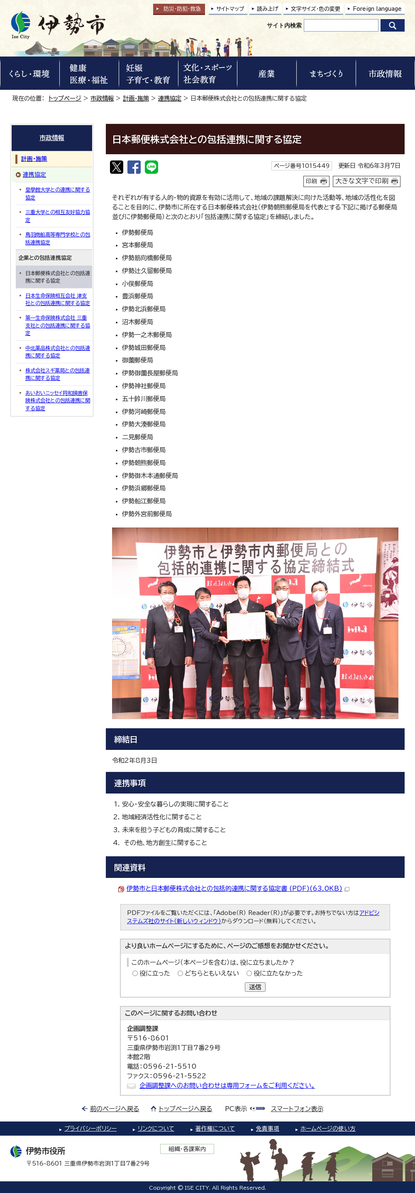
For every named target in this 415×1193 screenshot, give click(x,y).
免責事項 (267, 1128)
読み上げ (267, 9)
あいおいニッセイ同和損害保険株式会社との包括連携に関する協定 (57, 400)
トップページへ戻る (185, 1109)
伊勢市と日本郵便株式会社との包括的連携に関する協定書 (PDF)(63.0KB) (238, 888)
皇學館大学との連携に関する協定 (57, 193)
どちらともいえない (212, 973)
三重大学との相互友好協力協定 (57, 216)
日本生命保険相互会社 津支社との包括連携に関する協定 (57, 299)
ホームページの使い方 (328, 1128)
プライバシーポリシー (90, 1128)
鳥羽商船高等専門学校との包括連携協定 (57, 238)
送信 (255, 987)
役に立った (154, 973)
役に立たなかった (278, 973)
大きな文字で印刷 (361, 180)
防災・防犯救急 (182, 9)
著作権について (215, 1128)
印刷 (311, 181)
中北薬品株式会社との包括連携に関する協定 (57, 351)
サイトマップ (230, 9)
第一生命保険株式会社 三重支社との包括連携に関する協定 (57, 325)
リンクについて (156, 1128)
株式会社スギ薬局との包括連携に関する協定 (57, 374)
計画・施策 (136, 98)
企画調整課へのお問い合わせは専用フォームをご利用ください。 (227, 1085)
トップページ (65, 98)
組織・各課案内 (187, 1149)
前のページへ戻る (114, 1109)
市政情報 (102, 98)
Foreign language (377, 9)
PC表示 (236, 1109)
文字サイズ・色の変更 (315, 9)
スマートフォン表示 (297, 1109)
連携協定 (169, 98)
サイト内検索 (284, 25)
